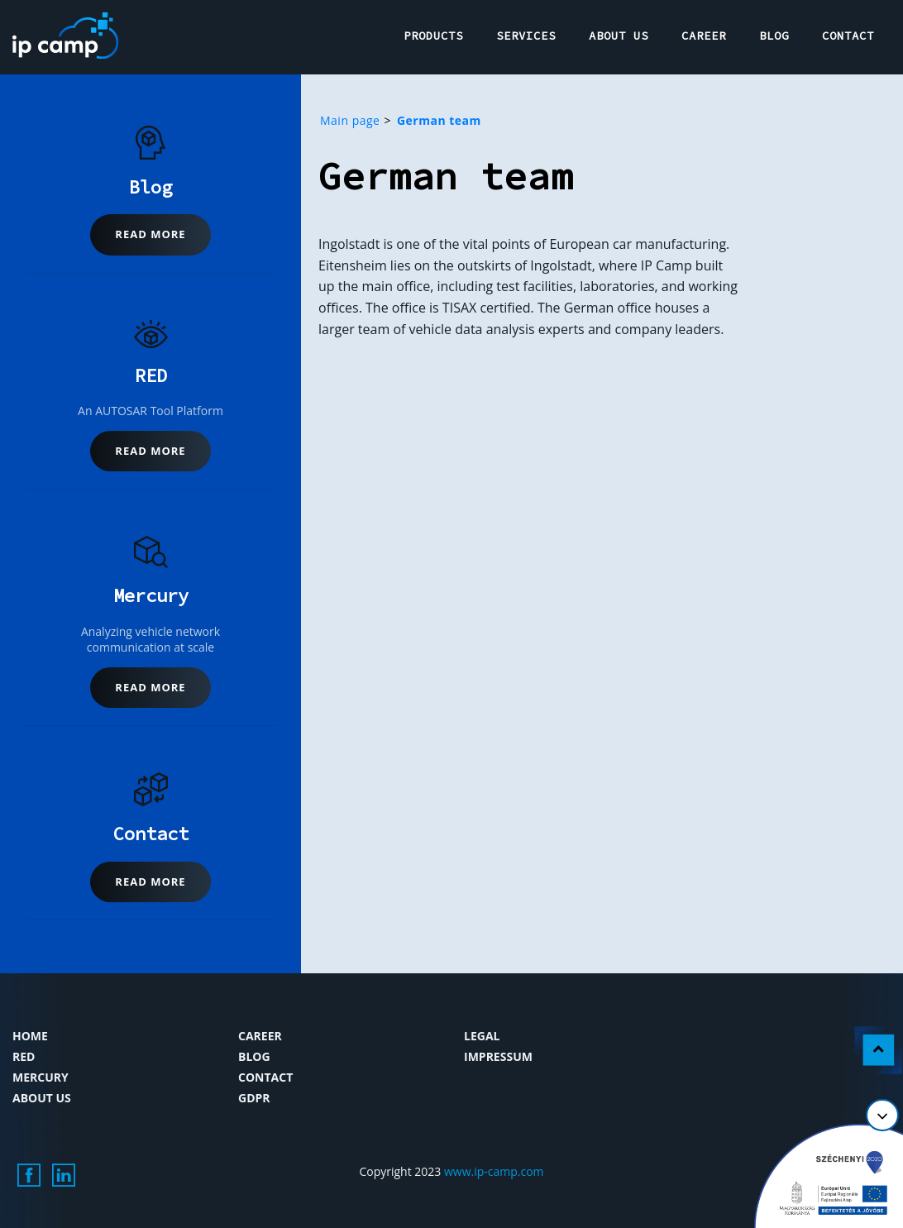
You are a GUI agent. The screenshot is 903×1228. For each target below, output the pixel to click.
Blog (254, 1056)
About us (41, 1098)
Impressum (498, 1056)
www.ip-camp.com (494, 1171)
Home (30, 1036)
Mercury (40, 1077)
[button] (150, 235)
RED (23, 1056)
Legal (481, 1036)
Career (260, 1036)
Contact (265, 1077)
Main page (350, 120)
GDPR (254, 1098)
